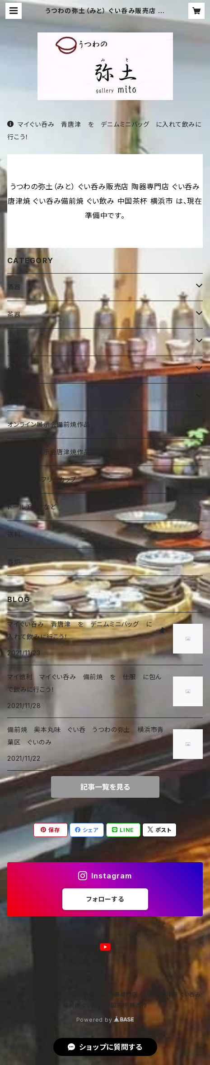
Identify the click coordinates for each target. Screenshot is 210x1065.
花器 (14, 342)
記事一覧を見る (105, 786)
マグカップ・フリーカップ (42, 479)
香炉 (14, 562)
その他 (16, 397)
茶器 (14, 314)
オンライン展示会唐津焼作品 (48, 452)
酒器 (14, 287)
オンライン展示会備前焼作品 (48, 424)
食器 (14, 369)
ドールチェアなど (31, 507)
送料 (14, 534)
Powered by (105, 1019)
